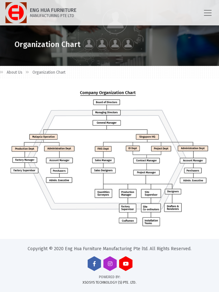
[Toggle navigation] (207, 13)
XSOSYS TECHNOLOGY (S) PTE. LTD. (109, 282)
